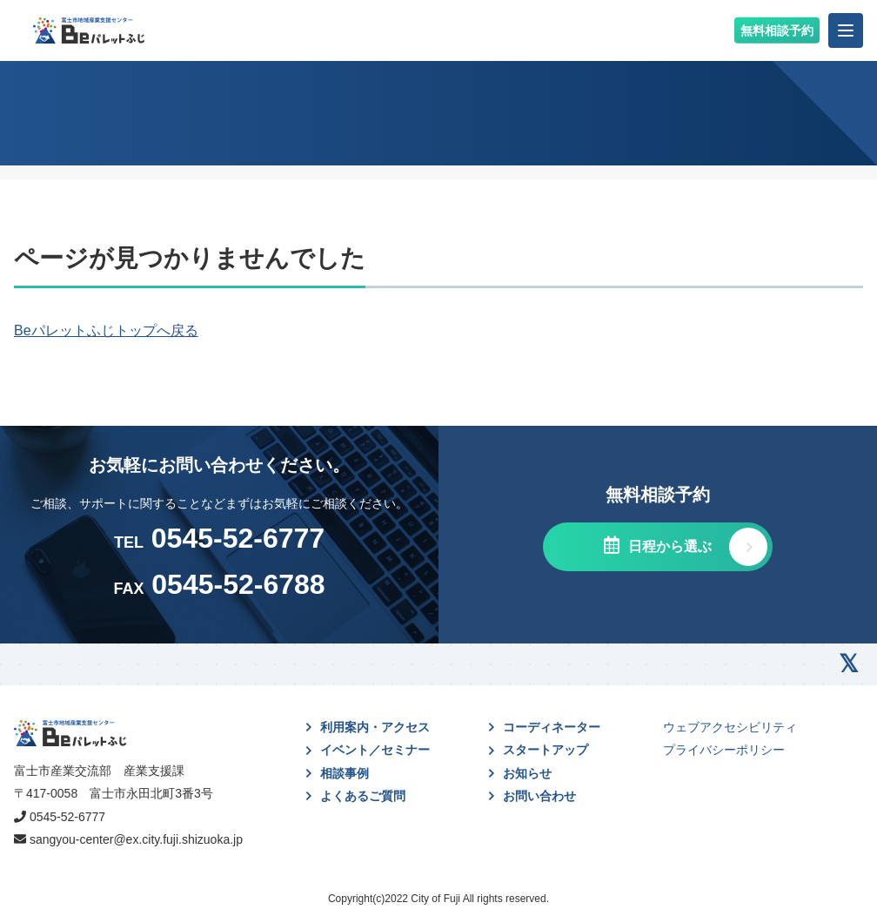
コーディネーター (551, 727)
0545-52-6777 (67, 817)
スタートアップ (545, 750)
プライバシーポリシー (724, 750)
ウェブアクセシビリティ (730, 727)
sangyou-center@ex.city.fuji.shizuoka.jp (136, 839)
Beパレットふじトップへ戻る (106, 330)
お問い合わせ (539, 796)
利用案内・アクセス (375, 727)
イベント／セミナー (375, 750)
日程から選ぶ (667, 546)
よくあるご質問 (362, 796)
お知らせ (527, 773)
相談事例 (344, 773)
